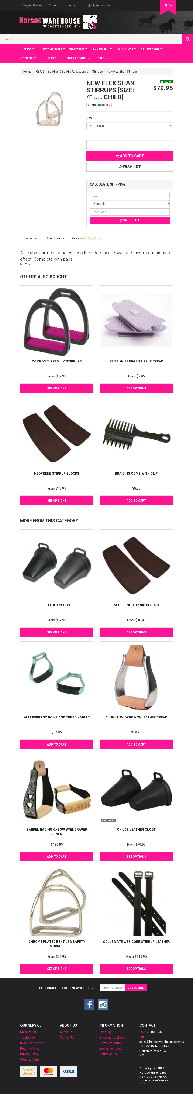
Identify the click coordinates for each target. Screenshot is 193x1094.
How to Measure (111, 1043)
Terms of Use (109, 1054)
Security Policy (30, 1059)
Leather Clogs (57, 605)
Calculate (130, 220)
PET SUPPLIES (151, 48)
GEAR (29, 48)
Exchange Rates (110, 1048)
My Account (28, 1032)
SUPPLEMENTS (53, 48)
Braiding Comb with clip (136, 473)
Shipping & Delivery (112, 1037)
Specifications (55, 238)
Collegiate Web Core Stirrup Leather (136, 942)
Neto (142, 1083)
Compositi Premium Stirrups (57, 361)
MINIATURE (127, 48)
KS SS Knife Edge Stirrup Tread (136, 361)
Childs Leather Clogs (136, 829)
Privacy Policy (29, 1054)
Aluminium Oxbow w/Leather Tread (136, 717)
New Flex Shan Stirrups (122, 71)
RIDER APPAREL (78, 58)
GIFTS (53, 58)
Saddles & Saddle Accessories (68, 71)
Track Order (28, 1037)
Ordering (105, 1032)
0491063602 (150, 1032)
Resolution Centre (32, 1043)
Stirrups (97, 71)
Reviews (86, 238)
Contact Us (74, 5)
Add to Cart (130, 156)
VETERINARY (29, 58)
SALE (102, 58)
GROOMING (78, 48)
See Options (56, 388)
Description (31, 238)
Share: (99, 104)
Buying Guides (32, 5)
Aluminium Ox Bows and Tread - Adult (57, 717)
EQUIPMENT (102, 48)
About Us (55, 5)
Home (27, 71)
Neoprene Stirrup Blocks (56, 473)
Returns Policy (29, 1048)
